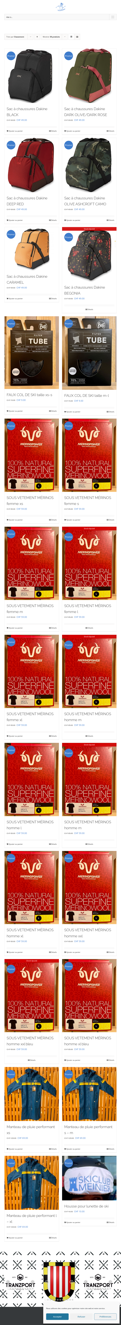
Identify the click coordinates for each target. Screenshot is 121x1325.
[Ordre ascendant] (37, 37)
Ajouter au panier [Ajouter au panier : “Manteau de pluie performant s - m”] (73, 1149)
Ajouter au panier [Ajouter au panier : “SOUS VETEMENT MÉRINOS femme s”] (73, 520)
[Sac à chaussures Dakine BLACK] (31, 76)
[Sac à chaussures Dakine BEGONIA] (89, 254)
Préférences (105, 1316)
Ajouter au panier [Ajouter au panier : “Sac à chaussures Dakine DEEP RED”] (16, 220)
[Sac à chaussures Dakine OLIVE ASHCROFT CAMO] (89, 165)
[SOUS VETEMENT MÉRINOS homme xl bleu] (89, 995)
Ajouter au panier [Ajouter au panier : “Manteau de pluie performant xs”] (16, 1149)
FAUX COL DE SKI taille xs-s (29, 395)
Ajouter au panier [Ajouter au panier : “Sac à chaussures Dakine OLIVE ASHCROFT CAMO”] (73, 220)
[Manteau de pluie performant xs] (31, 1094)
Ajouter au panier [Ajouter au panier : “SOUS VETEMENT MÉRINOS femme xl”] (16, 736)
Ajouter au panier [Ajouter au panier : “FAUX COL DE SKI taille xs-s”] (16, 411)
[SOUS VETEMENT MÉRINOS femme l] (89, 563)
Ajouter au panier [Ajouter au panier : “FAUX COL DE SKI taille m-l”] (73, 411)
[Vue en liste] (77, 37)
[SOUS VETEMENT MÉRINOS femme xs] (31, 455)
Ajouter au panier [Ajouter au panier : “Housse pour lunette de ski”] (73, 1222)
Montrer (51, 37)
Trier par (15, 37)
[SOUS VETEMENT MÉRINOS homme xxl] (89, 887)
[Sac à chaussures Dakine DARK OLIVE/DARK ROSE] (89, 76)
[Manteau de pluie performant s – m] (89, 1094)
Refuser (81, 1316)
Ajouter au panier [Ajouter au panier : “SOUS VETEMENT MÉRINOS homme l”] (16, 844)
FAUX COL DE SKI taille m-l (86, 395)
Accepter (57, 1316)
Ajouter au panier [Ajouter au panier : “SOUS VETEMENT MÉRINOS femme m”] (16, 628)
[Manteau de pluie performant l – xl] (31, 1183)
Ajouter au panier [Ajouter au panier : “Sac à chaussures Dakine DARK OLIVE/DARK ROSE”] (73, 131)
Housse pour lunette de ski (86, 1206)
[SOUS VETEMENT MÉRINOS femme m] (31, 563)
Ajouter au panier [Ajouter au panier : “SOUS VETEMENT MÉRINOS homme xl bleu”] (73, 1060)
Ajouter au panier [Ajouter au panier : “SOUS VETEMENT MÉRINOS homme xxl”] (73, 952)
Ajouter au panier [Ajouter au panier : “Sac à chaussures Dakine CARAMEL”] (16, 298)
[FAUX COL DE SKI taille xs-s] (31, 352)
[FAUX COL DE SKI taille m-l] (89, 353)
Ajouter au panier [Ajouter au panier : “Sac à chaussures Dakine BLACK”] (16, 131)
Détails (54, 131)
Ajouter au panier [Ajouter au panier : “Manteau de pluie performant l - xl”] (16, 1237)
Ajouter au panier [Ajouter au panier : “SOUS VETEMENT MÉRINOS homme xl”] (16, 952)
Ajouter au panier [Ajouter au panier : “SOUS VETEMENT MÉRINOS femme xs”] (16, 520)
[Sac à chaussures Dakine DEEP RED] (31, 165)
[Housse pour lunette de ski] (89, 1178)
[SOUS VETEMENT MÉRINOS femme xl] (31, 671)
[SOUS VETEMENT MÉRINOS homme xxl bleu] (31, 995)
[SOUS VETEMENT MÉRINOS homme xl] (31, 887)
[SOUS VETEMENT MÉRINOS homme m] (89, 671)
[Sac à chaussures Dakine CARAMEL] (31, 249)
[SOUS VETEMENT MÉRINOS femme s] (89, 455)
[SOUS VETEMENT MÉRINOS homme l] (31, 779)
